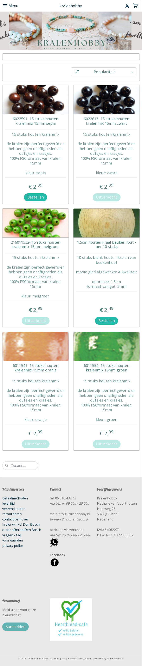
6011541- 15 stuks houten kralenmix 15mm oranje (35, 367)
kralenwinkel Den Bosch (21, 524)
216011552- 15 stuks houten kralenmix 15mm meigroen (35, 244)
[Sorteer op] (103, 72)
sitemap (54, 658)
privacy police (12, 545)
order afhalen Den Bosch (21, 529)
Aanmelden (15, 626)
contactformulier (15, 519)
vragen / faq (11, 535)
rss (63, 658)
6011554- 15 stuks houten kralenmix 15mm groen (106, 367)
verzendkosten (13, 508)
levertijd (8, 503)
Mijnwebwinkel (115, 658)
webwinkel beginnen (79, 658)
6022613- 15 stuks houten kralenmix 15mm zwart (106, 121)
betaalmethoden (15, 498)
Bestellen (35, 197)
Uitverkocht (106, 197)
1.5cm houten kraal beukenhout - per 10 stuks (106, 244)
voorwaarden (12, 540)
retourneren (12, 514)
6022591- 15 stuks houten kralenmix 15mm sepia (35, 121)
